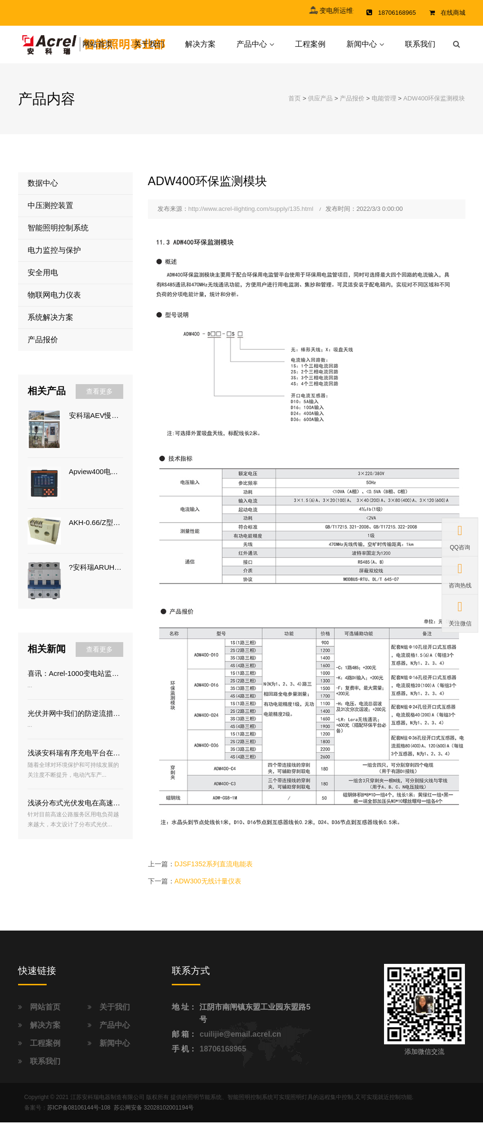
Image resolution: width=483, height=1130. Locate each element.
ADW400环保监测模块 (434, 105)
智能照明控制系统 (58, 235)
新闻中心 (361, 48)
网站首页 (97, 48)
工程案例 (310, 48)
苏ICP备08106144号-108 (78, 1115)
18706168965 (222, 1056)
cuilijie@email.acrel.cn (240, 1042)
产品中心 (252, 48)
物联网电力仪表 (54, 302)
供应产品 (320, 105)
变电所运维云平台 (358, 10)
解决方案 (200, 48)
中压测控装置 (50, 213)
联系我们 (420, 48)
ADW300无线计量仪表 (208, 888)
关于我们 (149, 48)
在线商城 (453, 12)
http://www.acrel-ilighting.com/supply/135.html (251, 216)
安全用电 (43, 280)
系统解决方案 (50, 325)
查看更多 (99, 399)
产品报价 (352, 105)
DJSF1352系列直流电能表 (214, 871)
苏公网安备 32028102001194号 (154, 1115)
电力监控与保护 (54, 258)
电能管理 (384, 105)
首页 (294, 105)
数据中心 (43, 191)
